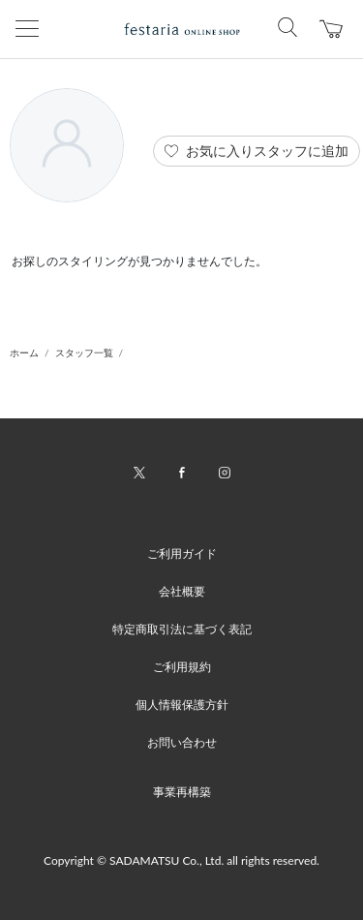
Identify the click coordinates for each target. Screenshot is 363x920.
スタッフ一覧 (84, 352)
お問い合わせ (182, 742)
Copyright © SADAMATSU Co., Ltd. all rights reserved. (181, 860)
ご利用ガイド (182, 553)
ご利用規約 (182, 666)
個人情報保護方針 (182, 704)
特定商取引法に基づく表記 (182, 629)
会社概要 (182, 591)
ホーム (24, 352)
